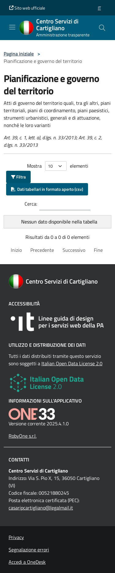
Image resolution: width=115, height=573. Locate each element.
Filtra (18, 177)
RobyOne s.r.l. (22, 436)
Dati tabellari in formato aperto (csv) (47, 189)
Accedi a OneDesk (27, 562)
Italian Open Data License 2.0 (71, 363)
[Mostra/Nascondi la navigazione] (12, 27)
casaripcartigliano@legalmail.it (41, 507)
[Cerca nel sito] (102, 27)
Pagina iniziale (19, 53)
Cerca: (31, 203)
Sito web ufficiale (27, 8)
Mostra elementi (57, 166)
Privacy (16, 537)
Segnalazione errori (29, 549)
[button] (99, 8)
